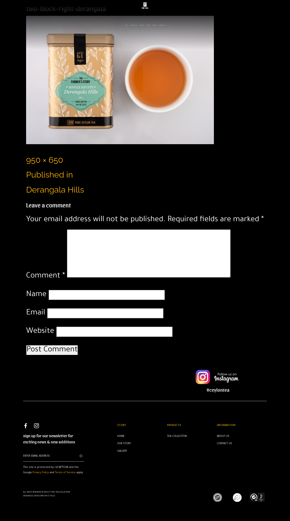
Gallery (122, 451)
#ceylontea (218, 390)
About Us (223, 436)
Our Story (124, 443)
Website (40, 331)
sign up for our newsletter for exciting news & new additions (49, 438)
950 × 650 (44, 160)
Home (121, 436)
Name (36, 295)
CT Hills (51, 496)
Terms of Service (65, 472)
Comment (45, 276)
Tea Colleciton (177, 436)
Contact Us (224, 443)
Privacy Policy (41, 472)
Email (35, 313)
